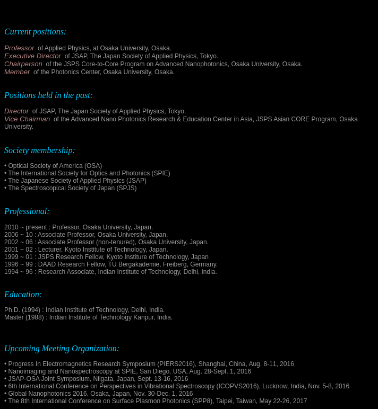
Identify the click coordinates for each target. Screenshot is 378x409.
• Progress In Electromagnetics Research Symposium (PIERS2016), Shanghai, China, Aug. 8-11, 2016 (149, 364)
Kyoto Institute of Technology (105, 249)
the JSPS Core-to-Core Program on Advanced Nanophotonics (140, 64)
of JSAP (76, 56)
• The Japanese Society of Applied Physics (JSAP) (75, 180)
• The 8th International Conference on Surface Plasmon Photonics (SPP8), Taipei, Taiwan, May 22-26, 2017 (155, 401)
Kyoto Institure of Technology (146, 257)
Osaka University (107, 227)
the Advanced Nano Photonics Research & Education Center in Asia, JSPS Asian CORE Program (198, 119)
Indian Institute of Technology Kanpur (101, 317)
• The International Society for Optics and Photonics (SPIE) (87, 173)
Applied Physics (67, 48)
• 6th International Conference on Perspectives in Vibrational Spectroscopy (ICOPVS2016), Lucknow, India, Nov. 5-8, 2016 (176, 386)
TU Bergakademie (134, 264)
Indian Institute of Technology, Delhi (147, 271)
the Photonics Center (69, 72)
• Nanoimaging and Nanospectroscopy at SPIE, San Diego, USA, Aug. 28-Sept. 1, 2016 (127, 371)
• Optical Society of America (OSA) (53, 166)
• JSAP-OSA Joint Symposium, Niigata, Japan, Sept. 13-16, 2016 (96, 379)
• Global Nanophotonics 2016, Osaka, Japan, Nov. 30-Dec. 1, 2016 (98, 393)
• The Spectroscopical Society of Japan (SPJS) (70, 188)
